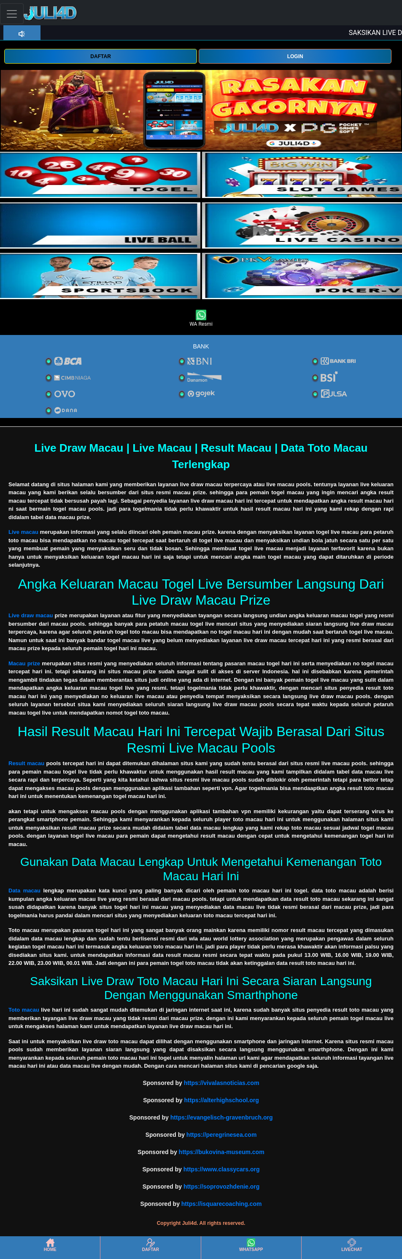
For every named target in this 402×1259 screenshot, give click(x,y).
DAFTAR (100, 56)
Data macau (24, 890)
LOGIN (295, 56)
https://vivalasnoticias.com (221, 1083)
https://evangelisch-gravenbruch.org (221, 1117)
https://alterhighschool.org (221, 1100)
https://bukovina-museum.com (221, 1152)
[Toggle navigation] (12, 13)
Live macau (23, 532)
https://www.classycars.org (221, 1169)
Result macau (26, 763)
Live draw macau (30, 615)
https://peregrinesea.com (221, 1134)
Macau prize (24, 663)
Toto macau (23, 1010)
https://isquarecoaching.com (221, 1203)
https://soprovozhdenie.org (221, 1186)
